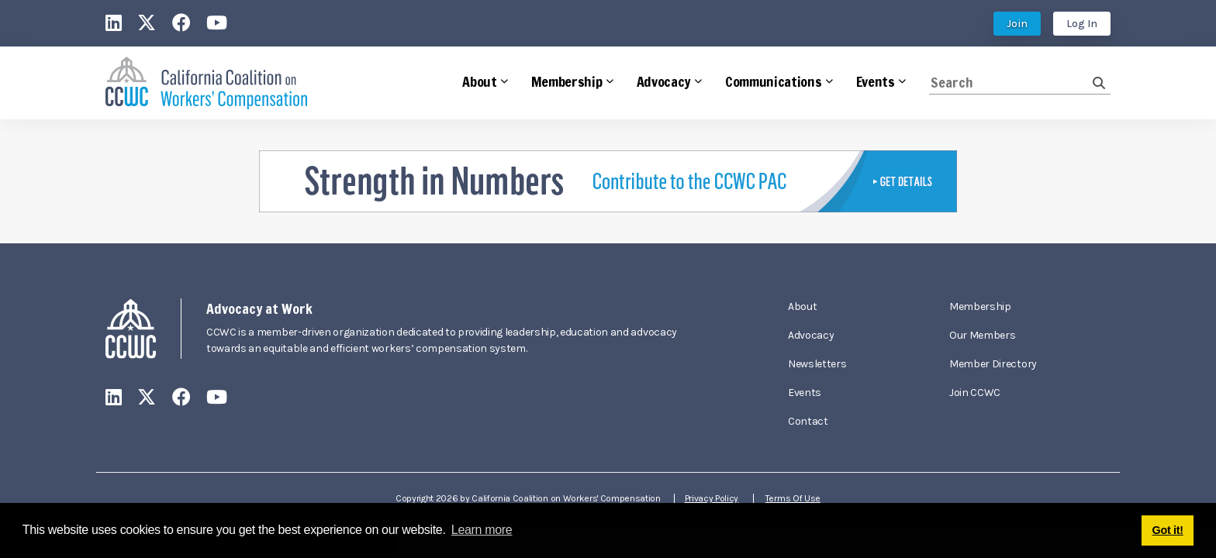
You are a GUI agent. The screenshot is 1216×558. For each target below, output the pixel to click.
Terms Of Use (794, 498)
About (802, 306)
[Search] (1011, 82)
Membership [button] (567, 81)
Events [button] (875, 81)
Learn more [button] (482, 529)
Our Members (982, 335)
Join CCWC (974, 392)
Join (1017, 23)
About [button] (479, 81)
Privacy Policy (713, 498)
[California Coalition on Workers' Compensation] (206, 83)
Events (804, 392)
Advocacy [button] (664, 81)
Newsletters (817, 363)
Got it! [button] (1167, 530)
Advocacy (811, 335)
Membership (980, 306)
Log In (1081, 23)
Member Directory (993, 363)
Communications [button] (773, 81)
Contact (808, 421)
